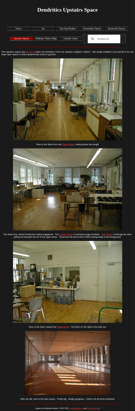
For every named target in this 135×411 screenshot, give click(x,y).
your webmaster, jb (76, 408)
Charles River (66, 234)
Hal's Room (107, 234)
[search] (103, 39)
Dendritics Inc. (92, 408)
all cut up (30, 52)
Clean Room (68, 144)
